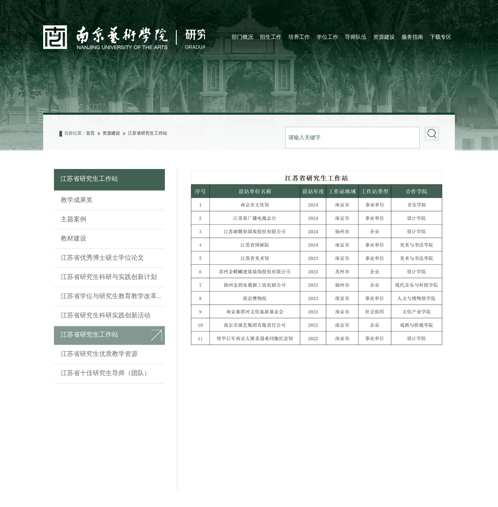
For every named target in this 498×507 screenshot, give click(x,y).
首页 (90, 135)
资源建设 (111, 135)
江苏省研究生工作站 (147, 135)
